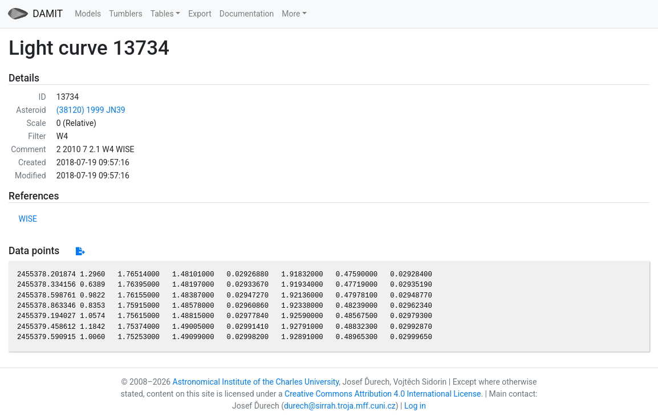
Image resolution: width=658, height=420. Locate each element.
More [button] (291, 13)
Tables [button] (162, 13)
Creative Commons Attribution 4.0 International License (383, 393)
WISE (28, 218)
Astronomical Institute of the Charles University (256, 381)
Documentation (247, 13)
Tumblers (125, 13)
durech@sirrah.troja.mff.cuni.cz (340, 405)
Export (199, 13)
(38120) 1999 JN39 (90, 110)
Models (88, 13)
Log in (415, 405)
